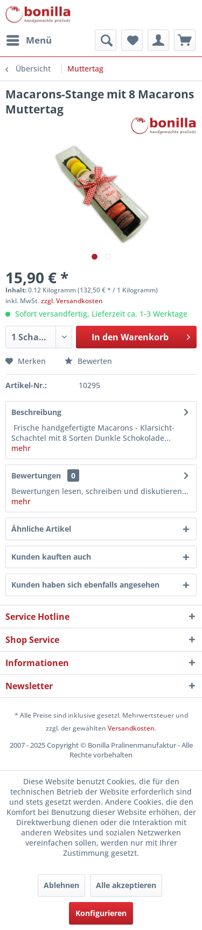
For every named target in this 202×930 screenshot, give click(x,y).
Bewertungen (36, 475)
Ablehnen (61, 885)
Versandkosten (131, 728)
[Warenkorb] (185, 40)
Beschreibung (36, 412)
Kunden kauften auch (51, 557)
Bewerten (88, 361)
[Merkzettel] (132, 40)
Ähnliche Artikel (41, 529)
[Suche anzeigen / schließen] (105, 40)
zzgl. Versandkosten (72, 300)
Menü (29, 39)
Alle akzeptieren (126, 885)
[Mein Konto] (158, 40)
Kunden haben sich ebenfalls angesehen (85, 585)
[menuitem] (28, 40)
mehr (21, 448)
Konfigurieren (101, 913)
